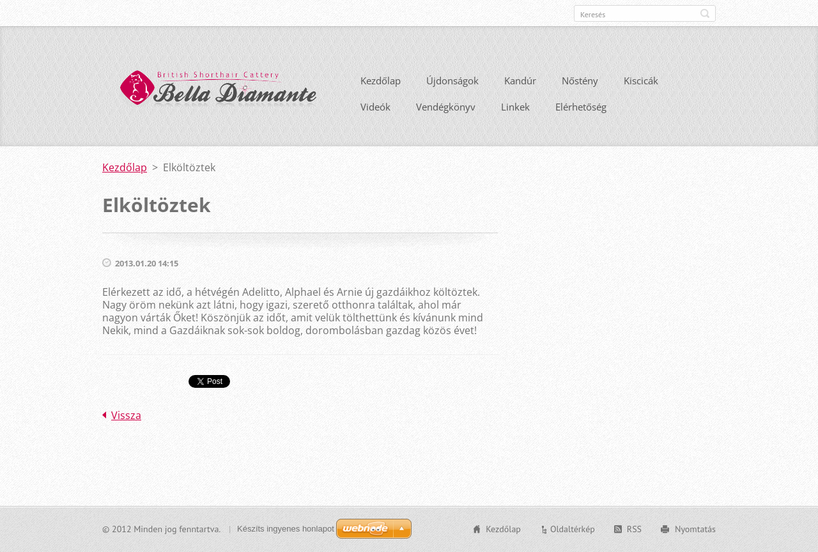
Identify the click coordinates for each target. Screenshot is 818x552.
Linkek (515, 106)
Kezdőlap (380, 80)
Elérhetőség (580, 106)
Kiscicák (641, 80)
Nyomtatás (695, 529)
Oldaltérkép (572, 529)
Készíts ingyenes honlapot (285, 528)
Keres (705, 13)
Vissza (126, 415)
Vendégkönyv (445, 106)
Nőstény (580, 80)
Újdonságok (452, 80)
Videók (375, 106)
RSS (634, 529)
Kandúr (520, 80)
